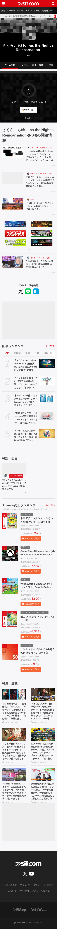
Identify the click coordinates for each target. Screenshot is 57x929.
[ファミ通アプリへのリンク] (19, 910)
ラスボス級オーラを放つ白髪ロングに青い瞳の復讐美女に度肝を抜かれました (39, 264)
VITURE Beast (16, 476)
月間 (37, 353)
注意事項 (11, 890)
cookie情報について (28, 890)
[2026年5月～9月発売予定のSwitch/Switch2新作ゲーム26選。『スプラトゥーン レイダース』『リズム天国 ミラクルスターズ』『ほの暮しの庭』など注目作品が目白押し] (43, 734)
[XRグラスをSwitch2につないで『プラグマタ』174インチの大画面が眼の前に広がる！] (14, 469)
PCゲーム (35, 10)
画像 (51, 65)
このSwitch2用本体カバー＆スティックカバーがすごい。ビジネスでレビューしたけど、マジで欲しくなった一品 (39, 155)
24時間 (17, 353)
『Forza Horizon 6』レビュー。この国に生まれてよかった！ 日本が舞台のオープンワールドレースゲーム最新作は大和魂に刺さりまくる (14, 791)
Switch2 (11, 10)
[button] (28, 117)
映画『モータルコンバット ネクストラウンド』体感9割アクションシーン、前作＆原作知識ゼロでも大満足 (40, 181)
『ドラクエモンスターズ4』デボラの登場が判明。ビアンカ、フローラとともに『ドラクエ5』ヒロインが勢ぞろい (25, 383)
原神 (32, 200)
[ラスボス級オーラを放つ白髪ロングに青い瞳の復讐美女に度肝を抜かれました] (12, 262)
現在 (7, 353)
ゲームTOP (10, 65)
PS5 (27, 10)
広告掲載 (45, 890)
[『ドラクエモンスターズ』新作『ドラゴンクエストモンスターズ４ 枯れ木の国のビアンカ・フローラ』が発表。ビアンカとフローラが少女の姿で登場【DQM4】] (47, 433)
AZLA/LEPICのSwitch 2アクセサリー (42, 148)
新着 (3, 10)
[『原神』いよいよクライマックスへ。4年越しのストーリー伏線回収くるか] (12, 204)
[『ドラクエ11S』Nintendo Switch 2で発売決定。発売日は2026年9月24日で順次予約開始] (47, 363)
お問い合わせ (10, 885)
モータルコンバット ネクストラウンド (42, 174)
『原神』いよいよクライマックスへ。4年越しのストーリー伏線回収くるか (40, 206)
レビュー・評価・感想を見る (27, 102)
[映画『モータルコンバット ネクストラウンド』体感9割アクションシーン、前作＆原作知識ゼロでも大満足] (12, 178)
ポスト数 (48, 353)
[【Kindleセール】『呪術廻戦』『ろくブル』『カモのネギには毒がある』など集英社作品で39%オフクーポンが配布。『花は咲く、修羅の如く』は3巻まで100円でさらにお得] (14, 694)
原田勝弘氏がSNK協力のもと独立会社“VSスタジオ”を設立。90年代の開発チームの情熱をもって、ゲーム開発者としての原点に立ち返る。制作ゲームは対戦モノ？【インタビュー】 (43, 791)
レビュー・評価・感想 (32, 65)
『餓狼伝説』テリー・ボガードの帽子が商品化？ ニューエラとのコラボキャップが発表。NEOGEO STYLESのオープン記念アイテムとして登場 (25, 418)
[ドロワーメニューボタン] (3, 3)
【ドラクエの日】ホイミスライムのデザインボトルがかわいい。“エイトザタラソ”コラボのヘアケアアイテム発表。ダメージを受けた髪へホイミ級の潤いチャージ (25, 400)
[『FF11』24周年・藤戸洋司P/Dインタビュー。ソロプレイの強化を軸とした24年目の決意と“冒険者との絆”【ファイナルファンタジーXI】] (43, 694)
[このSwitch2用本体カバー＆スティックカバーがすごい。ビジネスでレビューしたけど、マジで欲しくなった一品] (12, 152)
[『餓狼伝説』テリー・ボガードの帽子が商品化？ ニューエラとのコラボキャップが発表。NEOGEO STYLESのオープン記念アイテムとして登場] (47, 416)
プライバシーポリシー (30, 885)
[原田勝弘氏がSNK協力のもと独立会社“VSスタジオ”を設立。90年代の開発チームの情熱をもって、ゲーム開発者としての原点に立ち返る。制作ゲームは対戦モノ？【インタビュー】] (43, 774)
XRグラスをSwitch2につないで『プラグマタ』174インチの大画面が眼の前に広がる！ (14, 484)
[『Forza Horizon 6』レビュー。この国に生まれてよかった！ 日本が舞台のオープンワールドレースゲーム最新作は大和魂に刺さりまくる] (14, 774)
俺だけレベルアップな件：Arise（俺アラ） (42, 258)
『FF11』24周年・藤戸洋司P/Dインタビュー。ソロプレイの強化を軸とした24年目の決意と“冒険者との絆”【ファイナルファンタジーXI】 (42, 711)
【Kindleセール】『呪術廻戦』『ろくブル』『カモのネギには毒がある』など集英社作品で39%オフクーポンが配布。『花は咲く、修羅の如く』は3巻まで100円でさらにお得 (14, 711)
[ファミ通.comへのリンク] (28, 3)
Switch (20, 10)
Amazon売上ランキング (18, 505)
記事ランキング (13, 346)
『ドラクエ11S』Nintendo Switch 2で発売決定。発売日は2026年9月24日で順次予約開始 (25, 365)
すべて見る (50, 346)
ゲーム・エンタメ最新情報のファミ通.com (18, 16)
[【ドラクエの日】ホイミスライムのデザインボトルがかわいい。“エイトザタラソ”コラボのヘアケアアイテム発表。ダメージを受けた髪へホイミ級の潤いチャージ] (47, 398)
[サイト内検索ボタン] (53, 3)
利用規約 (48, 885)
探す (32, 109)
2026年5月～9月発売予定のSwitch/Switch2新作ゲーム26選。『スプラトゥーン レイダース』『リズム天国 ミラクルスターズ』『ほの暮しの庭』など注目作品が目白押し (43, 751)
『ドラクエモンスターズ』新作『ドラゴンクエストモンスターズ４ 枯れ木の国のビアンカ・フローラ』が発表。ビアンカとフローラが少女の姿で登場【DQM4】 (25, 436)
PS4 (28, 55)
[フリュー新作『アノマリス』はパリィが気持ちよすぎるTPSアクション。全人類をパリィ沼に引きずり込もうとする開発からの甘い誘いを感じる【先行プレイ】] (14, 734)
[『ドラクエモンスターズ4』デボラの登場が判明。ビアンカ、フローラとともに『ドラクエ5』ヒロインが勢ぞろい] (47, 380)
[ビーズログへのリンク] (39, 910)
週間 (27, 353)
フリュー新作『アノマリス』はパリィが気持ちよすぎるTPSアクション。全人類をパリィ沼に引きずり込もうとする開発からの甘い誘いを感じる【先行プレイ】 (14, 751)
